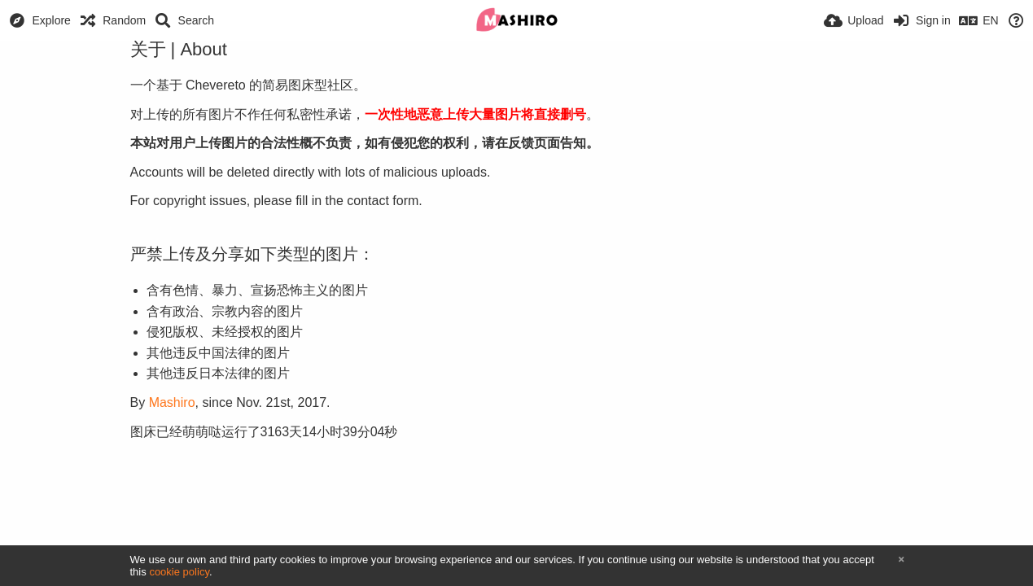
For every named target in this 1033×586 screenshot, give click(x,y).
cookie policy (179, 572)
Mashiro (172, 402)
